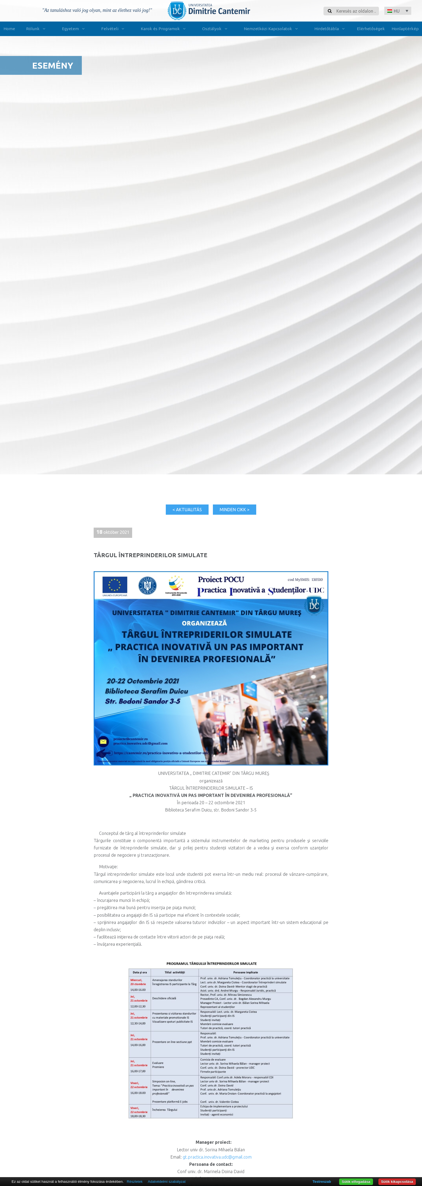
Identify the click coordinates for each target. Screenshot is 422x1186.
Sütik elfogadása (356, 1182)
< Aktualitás (187, 509)
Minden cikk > (234, 509)
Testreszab (321, 1182)
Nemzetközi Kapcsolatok (272, 28)
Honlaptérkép (405, 28)
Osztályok (216, 28)
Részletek (135, 1182)
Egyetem (74, 28)
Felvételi (113, 28)
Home (9, 28)
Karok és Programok (164, 28)
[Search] (356, 11)
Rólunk (37, 28)
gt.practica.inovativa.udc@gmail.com (217, 1157)
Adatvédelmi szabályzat (166, 1182)
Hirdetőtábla (330, 28)
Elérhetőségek (371, 28)
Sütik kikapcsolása (397, 1182)
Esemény (52, 65)
